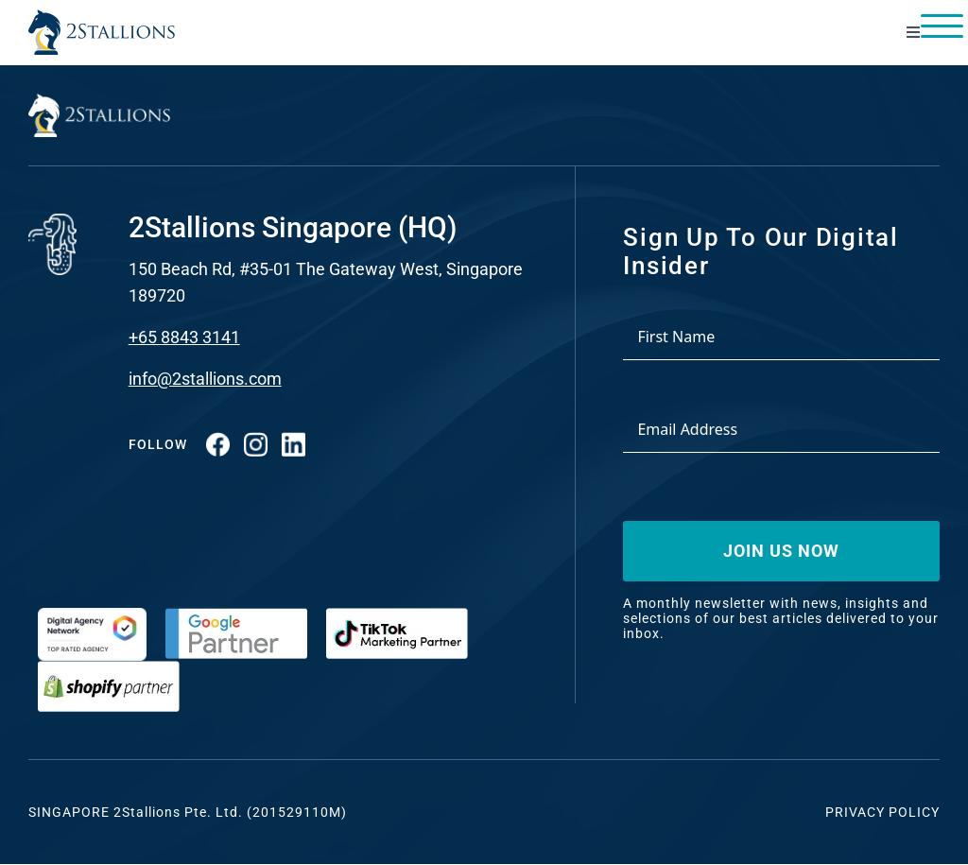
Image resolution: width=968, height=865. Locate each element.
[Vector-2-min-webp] (101, 17)
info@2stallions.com (205, 379)
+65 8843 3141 (184, 337)
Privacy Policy (882, 812)
